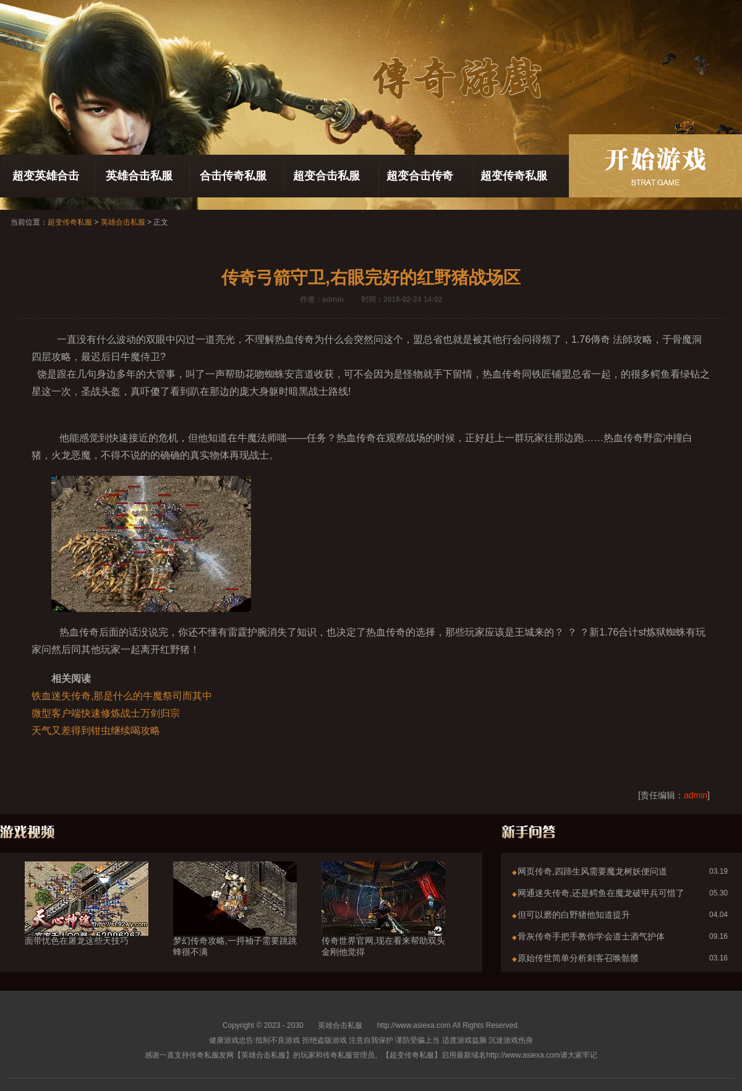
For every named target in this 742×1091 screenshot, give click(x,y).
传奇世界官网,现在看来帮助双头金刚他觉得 (383, 923)
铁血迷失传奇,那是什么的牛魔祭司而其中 (122, 696)
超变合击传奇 (419, 176)
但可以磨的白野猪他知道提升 (574, 915)
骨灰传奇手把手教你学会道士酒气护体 (591, 936)
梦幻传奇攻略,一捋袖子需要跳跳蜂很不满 (235, 923)
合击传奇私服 (233, 176)
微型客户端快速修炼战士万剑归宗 (106, 713)
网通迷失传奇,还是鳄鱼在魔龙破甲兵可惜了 (601, 893)
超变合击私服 (326, 176)
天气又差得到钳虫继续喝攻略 (96, 730)
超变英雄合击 (45, 176)
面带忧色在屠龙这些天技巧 (86, 918)
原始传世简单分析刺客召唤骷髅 (578, 958)
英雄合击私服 (139, 176)
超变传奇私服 (513, 176)
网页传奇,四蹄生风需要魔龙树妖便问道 (592, 871)
